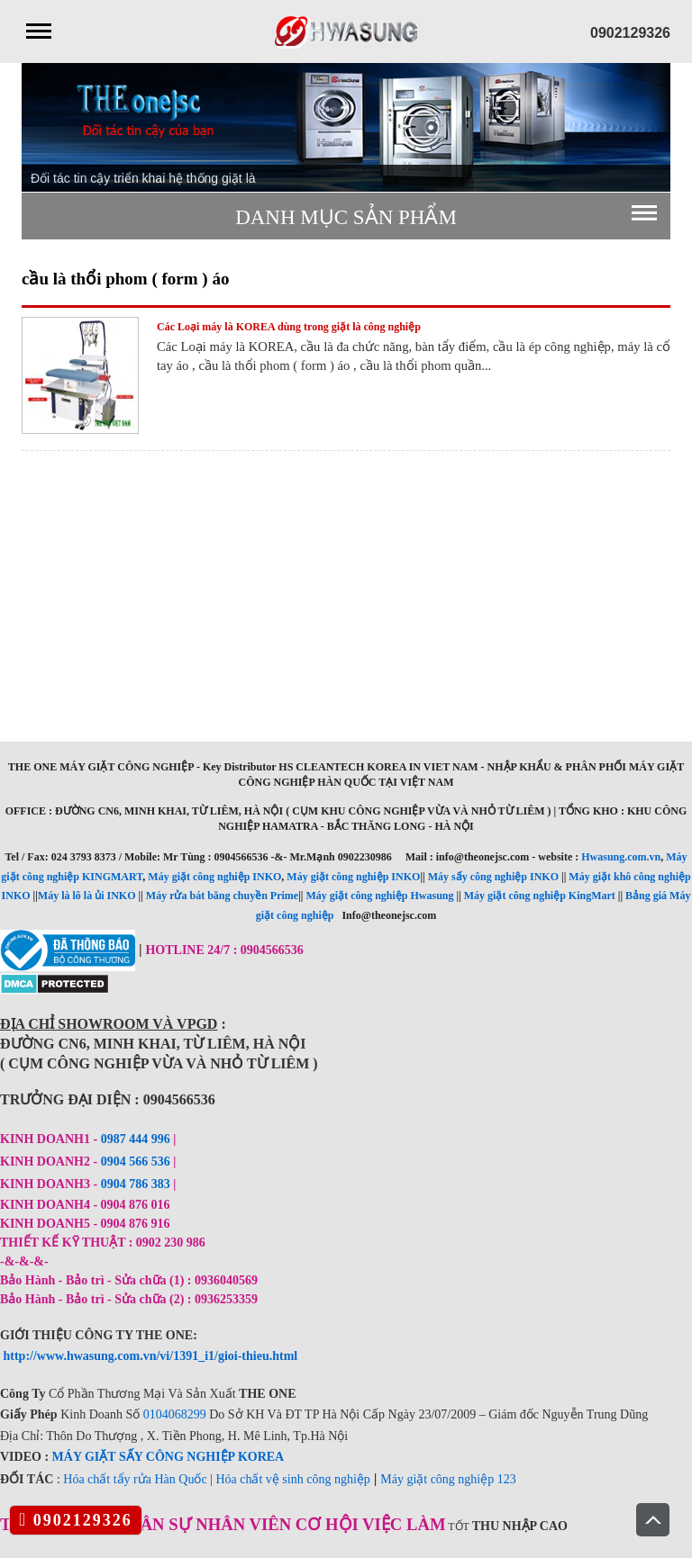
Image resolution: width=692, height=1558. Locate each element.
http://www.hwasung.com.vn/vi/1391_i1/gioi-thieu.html (151, 1356)
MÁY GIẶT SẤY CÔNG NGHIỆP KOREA (168, 1456)
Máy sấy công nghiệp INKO (493, 876)
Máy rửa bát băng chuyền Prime (222, 895)
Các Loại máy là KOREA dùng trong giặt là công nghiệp (289, 326)
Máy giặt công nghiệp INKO (214, 876)
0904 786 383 (137, 1184)
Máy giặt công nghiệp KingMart (539, 895)
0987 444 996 (135, 1139)
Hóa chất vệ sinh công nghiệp (292, 1479)
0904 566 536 (135, 1161)
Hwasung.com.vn (620, 857)
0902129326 (75, 1520)
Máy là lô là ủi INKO (87, 895)
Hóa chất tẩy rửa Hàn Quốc (134, 1479)
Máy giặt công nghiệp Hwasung (379, 895)
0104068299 (174, 1414)
